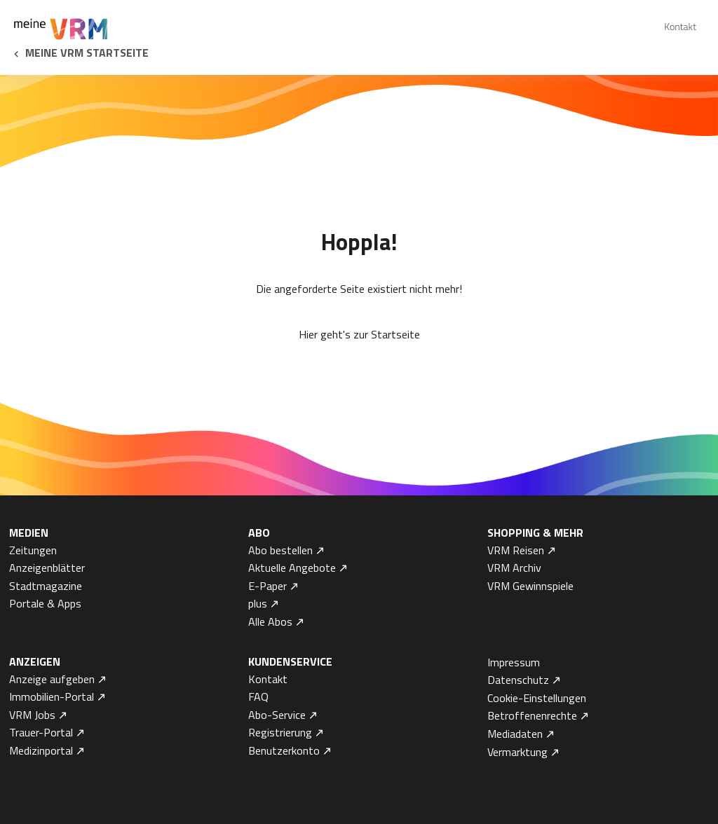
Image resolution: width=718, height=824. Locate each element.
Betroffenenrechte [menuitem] (532, 715)
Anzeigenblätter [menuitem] (47, 567)
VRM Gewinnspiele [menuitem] (530, 585)
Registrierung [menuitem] (280, 732)
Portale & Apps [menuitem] (45, 603)
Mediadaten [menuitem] (515, 733)
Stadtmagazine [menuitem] (45, 585)
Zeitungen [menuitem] (33, 550)
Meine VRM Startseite (87, 52)
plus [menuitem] (257, 603)
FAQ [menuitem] (258, 696)
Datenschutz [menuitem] (518, 679)
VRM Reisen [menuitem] (515, 550)
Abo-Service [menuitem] (277, 714)
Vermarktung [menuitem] (517, 751)
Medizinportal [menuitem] (41, 750)
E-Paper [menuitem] (267, 585)
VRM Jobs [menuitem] (32, 714)
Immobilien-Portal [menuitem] (51, 696)
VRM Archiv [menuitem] (514, 567)
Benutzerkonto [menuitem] (284, 750)
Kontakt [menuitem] (680, 26)
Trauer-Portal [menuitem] (41, 732)
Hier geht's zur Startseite (359, 334)
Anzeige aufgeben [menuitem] (52, 679)
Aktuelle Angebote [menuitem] (292, 567)
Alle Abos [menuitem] (270, 621)
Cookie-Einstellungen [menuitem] (536, 697)
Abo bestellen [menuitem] (280, 550)
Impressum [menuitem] (513, 662)
